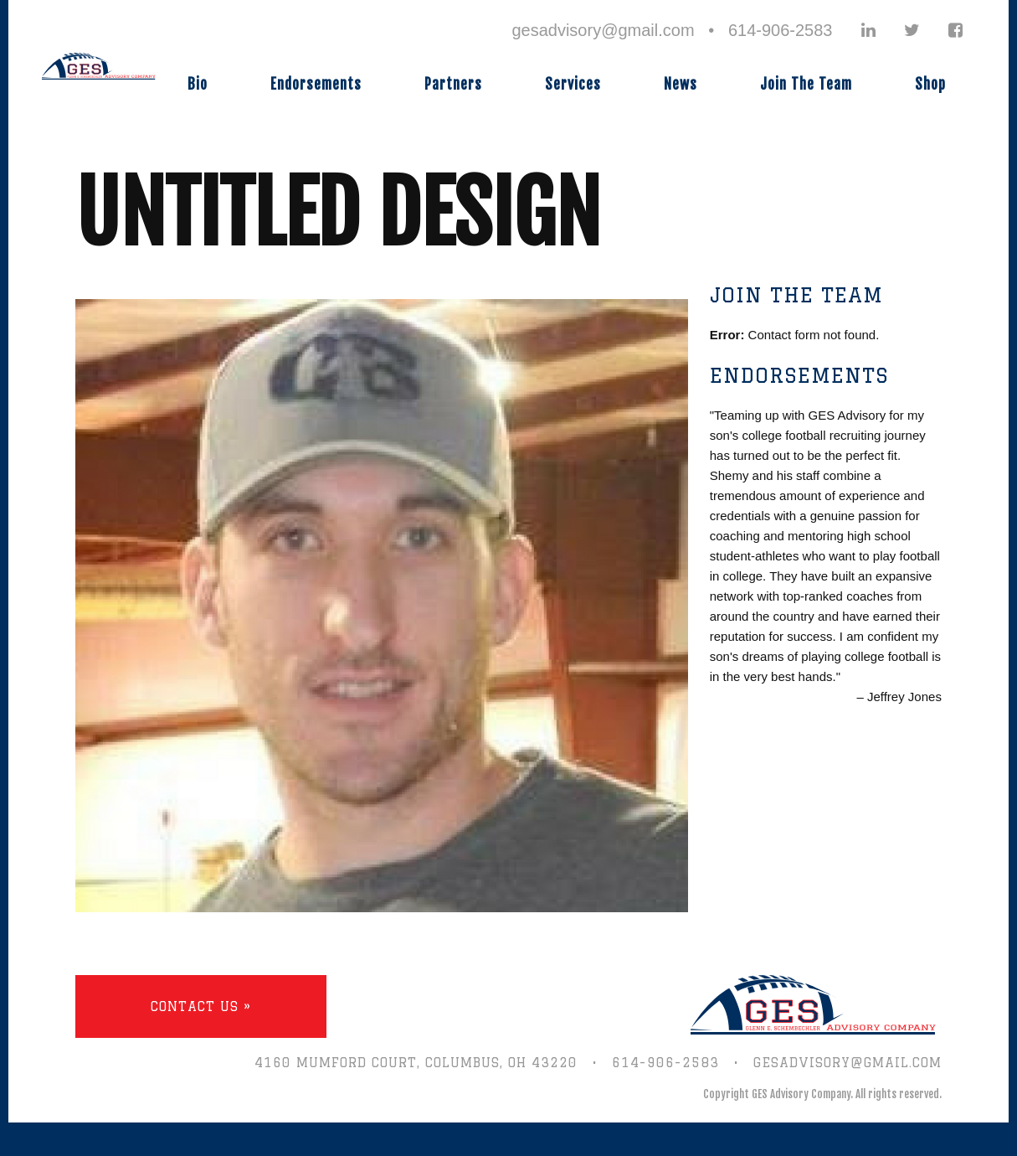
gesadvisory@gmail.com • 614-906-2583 (671, 30)
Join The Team (806, 84)
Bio (197, 84)
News (680, 84)
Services (573, 84)
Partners (453, 84)
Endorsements (316, 84)
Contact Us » (201, 1006)
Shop (930, 84)
